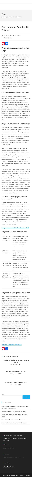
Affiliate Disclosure (18, 438)
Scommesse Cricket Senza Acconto (16, 382)
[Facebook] (7, 467)
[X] (4, 467)
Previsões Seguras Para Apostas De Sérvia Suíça (14, 411)
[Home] (2, 17)
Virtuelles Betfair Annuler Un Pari (12, 344)
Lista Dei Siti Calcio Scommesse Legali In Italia (16, 361)
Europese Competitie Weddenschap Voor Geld (15, 228)
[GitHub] (13, 467)
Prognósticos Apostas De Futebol (12, 17)
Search (3, 394)
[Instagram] (10, 467)
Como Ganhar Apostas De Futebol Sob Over (13, 419)
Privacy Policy (7, 438)
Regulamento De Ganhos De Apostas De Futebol (14, 423)
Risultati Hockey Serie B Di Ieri (16, 371)
